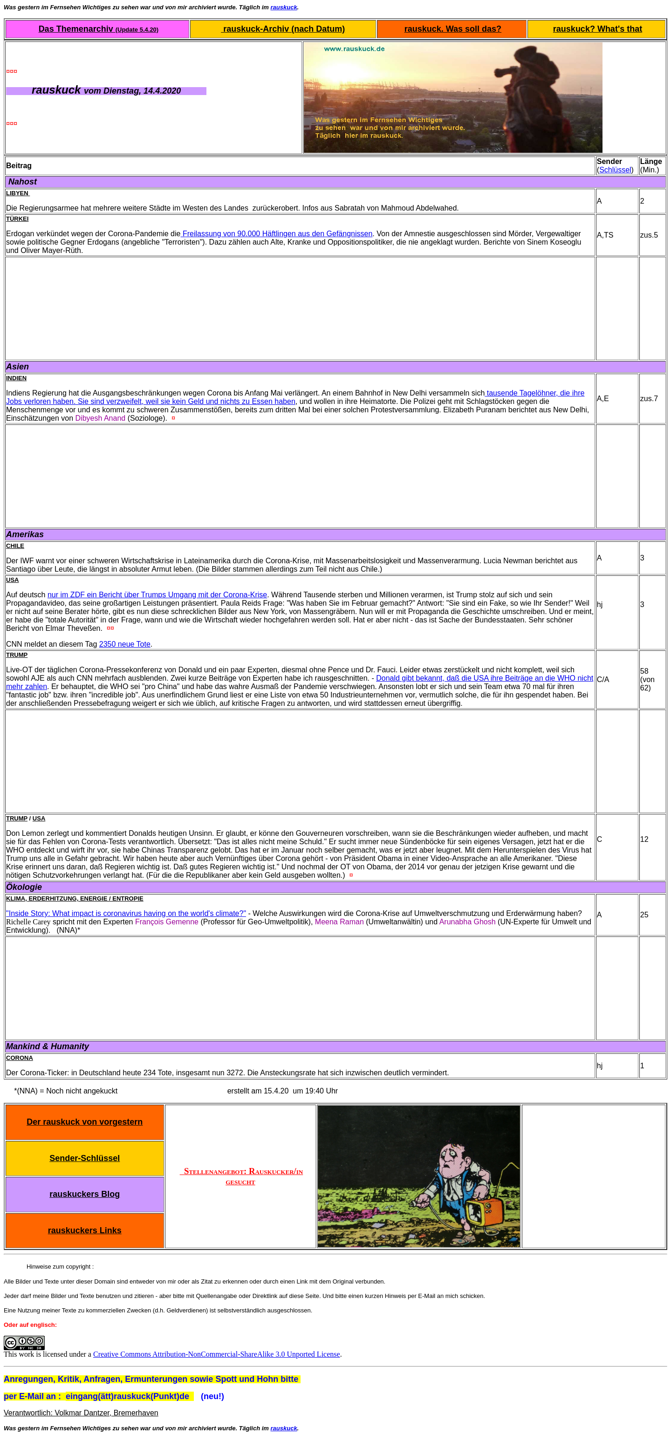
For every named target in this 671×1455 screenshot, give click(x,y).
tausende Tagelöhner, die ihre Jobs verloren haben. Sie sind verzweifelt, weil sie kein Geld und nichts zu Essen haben (295, 397)
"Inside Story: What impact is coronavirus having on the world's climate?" (126, 913)
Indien (16, 378)
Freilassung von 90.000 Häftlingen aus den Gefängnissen (276, 234)
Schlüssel (615, 170)
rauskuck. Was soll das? (452, 29)
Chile (15, 545)
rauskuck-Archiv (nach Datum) (283, 29)
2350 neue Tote (125, 644)
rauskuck (284, 7)
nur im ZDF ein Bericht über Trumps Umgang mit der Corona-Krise (157, 595)
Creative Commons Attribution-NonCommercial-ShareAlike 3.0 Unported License (216, 1354)
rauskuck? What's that (597, 29)
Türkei (17, 218)
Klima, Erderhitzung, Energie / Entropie (75, 898)
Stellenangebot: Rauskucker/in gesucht (241, 1176)
